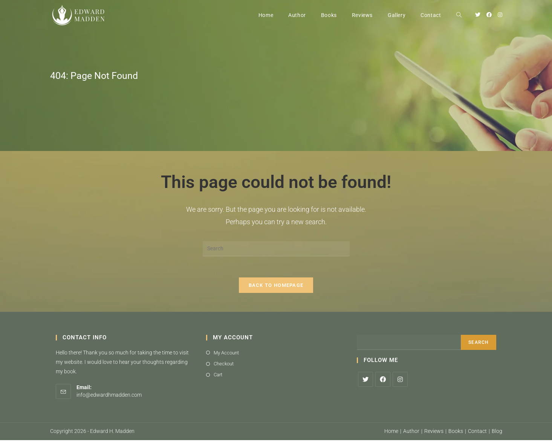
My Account (226, 354)
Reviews (433, 433)
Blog (497, 433)
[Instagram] (400, 380)
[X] (365, 380)
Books (455, 433)
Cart (218, 376)
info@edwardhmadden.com (109, 396)
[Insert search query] (276, 248)
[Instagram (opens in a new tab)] (500, 14)
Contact (477, 433)
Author (411, 433)
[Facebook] (382, 380)
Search (478, 344)
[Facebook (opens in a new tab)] (489, 14)
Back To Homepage (276, 287)
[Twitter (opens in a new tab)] (477, 14)
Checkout (224, 365)
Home (391, 433)
